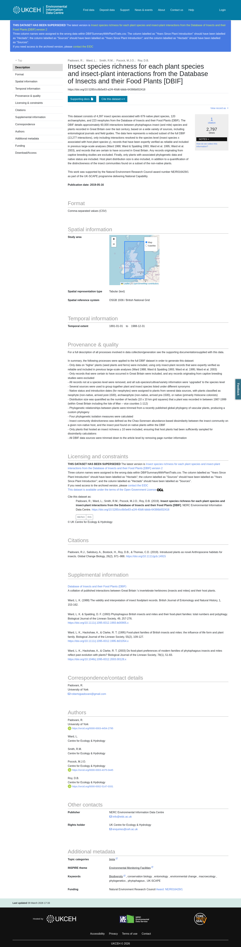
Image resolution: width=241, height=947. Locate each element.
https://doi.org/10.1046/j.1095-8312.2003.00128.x (97, 659)
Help (191, 10)
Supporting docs (82, 99)
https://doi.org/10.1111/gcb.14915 (146, 556)
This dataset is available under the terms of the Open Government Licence (115, 489)
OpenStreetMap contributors (146, 283)
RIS (89, 517)
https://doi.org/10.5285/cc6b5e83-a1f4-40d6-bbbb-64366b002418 (130, 509)
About (161, 10)
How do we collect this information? (206, 145)
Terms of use (129, 933)
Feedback (238, 389)
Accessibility (97, 933)
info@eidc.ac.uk (120, 816)
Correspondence (25, 124)
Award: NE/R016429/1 (169, 889)
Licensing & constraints (29, 102)
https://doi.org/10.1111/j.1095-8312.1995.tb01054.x (98, 641)
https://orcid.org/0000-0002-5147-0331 (90, 786)
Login (222, 10)
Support (124, 10)
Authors (19, 131)
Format (19, 74)
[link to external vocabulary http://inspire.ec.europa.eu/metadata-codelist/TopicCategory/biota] (116, 859)
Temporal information (27, 88)
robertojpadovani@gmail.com (87, 694)
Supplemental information (30, 117)
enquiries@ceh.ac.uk (123, 829)
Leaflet (125, 283)
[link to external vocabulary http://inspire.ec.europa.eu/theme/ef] (152, 868)
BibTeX (81, 517)
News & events (144, 10)
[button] (113, 239)
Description (22, 67)
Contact (146, 933)
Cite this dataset (113, 99)
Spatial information (26, 81)
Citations (20, 110)
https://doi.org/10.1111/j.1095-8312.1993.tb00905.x (98, 622)
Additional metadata (27, 138)
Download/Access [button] (25, 152)
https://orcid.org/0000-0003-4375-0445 (90, 770)
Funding (20, 145)
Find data (88, 10)
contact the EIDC (83, 46)
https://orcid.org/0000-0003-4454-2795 (90, 728)
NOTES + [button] (204, 139)
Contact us (176, 10)
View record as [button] (218, 108)
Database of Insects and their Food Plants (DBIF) (97, 586)
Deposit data (107, 10)
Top (18, 60)
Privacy (113, 933)
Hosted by (55, 918)
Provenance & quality (28, 95)
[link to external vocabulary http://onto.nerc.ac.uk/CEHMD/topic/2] (124, 876)
